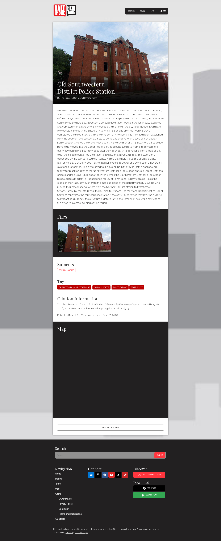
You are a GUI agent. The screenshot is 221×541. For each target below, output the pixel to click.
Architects (60, 519)
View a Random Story (149, 474)
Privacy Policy (66, 503)
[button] (163, 11)
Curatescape (81, 532)
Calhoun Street (101, 287)
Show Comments (110, 427)
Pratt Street (137, 287)
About (58, 493)
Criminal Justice (66, 270)
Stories (131, 11)
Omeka (69, 532)
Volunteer (63, 508)
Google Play (149, 495)
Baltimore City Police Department (74, 287)
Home (58, 473)
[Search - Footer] (105, 455)
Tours (142, 11)
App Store (149, 488)
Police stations (120, 287)
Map (152, 11)
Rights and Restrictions (70, 513)
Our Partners (65, 498)
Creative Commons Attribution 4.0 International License (131, 529)
